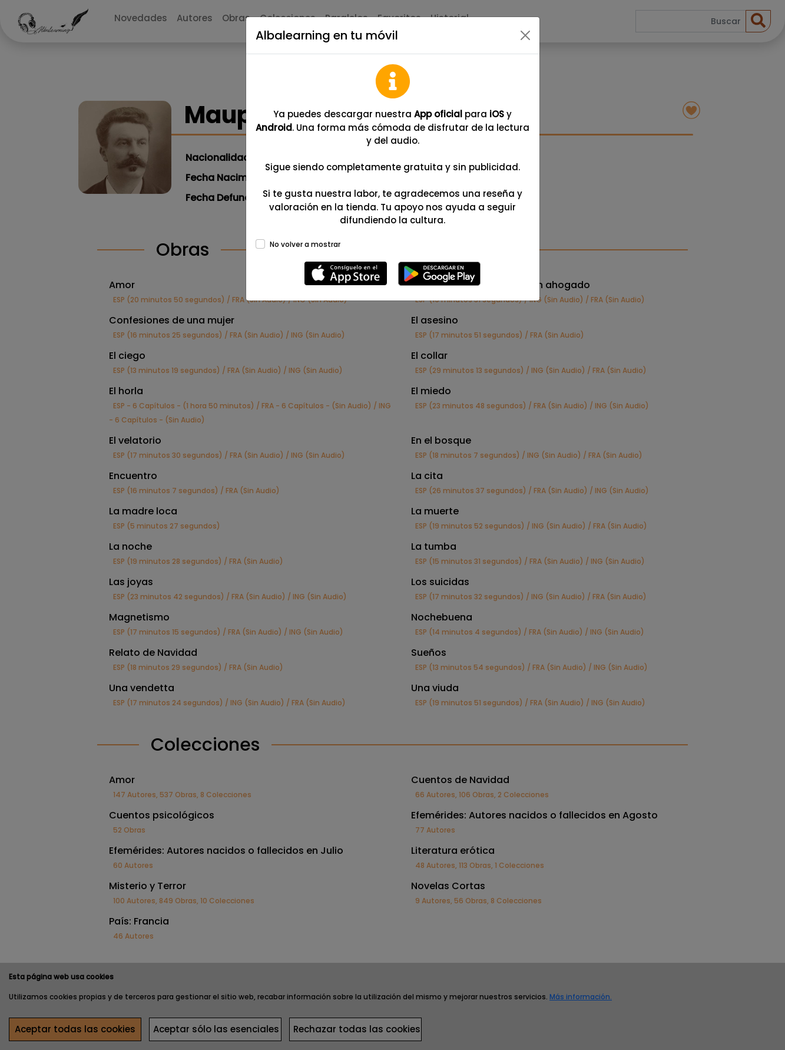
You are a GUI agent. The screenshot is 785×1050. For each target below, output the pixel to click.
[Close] (525, 35)
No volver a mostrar (305, 244)
